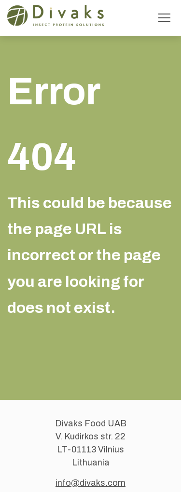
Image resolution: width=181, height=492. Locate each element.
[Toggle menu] (164, 18)
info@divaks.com (90, 483)
